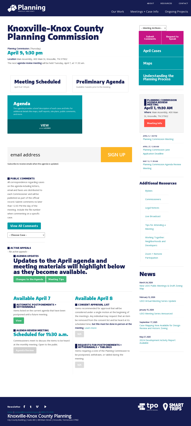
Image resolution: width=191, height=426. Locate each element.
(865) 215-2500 (47, 412)
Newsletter (14, 406)
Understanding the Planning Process (158, 77)
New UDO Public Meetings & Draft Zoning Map (161, 287)
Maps (147, 63)
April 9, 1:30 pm (25, 53)
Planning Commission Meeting (162, 138)
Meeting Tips (56, 279)
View (45, 126)
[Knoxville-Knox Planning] (24, 11)
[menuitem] (150, 3)
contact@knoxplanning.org (27, 412)
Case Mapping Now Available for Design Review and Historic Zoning (160, 327)
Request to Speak (172, 37)
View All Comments (24, 226)
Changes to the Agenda (29, 279)
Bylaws (149, 190)
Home (10, 412)
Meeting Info (154, 123)
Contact (183, 3)
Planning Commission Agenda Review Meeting (162, 165)
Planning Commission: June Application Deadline (162, 150)
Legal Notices (152, 207)
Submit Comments (150, 37)
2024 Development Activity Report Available (157, 341)
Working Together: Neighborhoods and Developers (155, 241)
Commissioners (153, 199)
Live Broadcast (153, 216)
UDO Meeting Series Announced (156, 313)
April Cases (152, 51)
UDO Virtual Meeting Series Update (158, 301)
